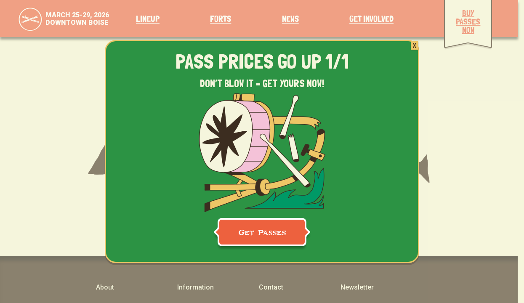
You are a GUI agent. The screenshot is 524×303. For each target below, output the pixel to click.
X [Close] (414, 45)
